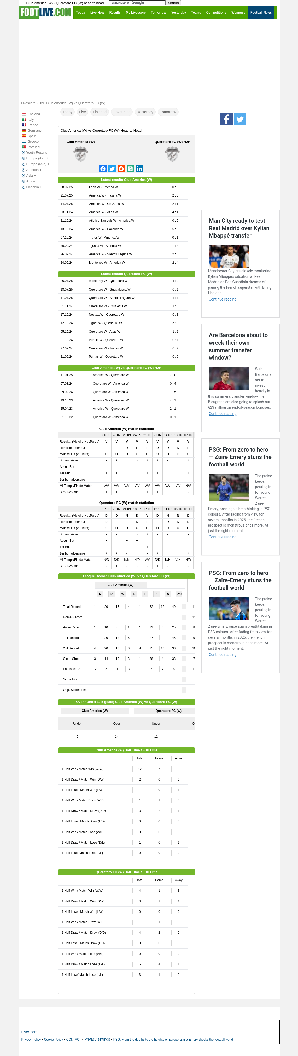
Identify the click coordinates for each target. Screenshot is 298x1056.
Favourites (121, 112)
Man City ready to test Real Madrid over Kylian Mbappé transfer (239, 228)
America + (31, 170)
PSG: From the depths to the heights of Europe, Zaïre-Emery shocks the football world (173, 1039)
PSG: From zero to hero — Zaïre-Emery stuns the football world (240, 457)
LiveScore (29, 1032)
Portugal (34, 147)
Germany (35, 130)
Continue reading (223, 299)
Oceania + (31, 187)
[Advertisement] (149, 59)
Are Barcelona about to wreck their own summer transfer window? (238, 346)
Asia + (28, 176)
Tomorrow (168, 112)
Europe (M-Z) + (35, 164)
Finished (100, 112)
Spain (32, 136)
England (34, 114)
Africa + (29, 181)
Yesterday (145, 112)
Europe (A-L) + (35, 158)
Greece (33, 141)
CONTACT (73, 1039)
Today (67, 112)
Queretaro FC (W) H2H (172, 142)
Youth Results (34, 153)
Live (82, 112)
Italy (31, 120)
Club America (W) (81, 142)
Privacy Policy (31, 1039)
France (33, 125)
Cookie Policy (53, 1039)
